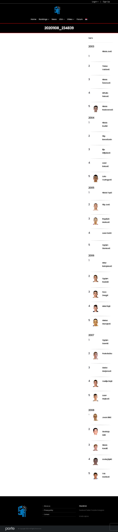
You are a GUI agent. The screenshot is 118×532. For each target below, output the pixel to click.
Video (69, 19)
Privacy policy (48, 510)
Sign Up (106, 1)
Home (33, 19)
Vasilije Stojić (107, 381)
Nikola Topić (107, 192)
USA (61, 19)
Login (94, 1)
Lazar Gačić (107, 233)
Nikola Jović (107, 51)
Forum (80, 19)
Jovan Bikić (106, 417)
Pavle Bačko (107, 353)
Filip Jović (106, 204)
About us (47, 506)
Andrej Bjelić (107, 459)
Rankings (43, 19)
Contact (46, 514)
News (54, 19)
